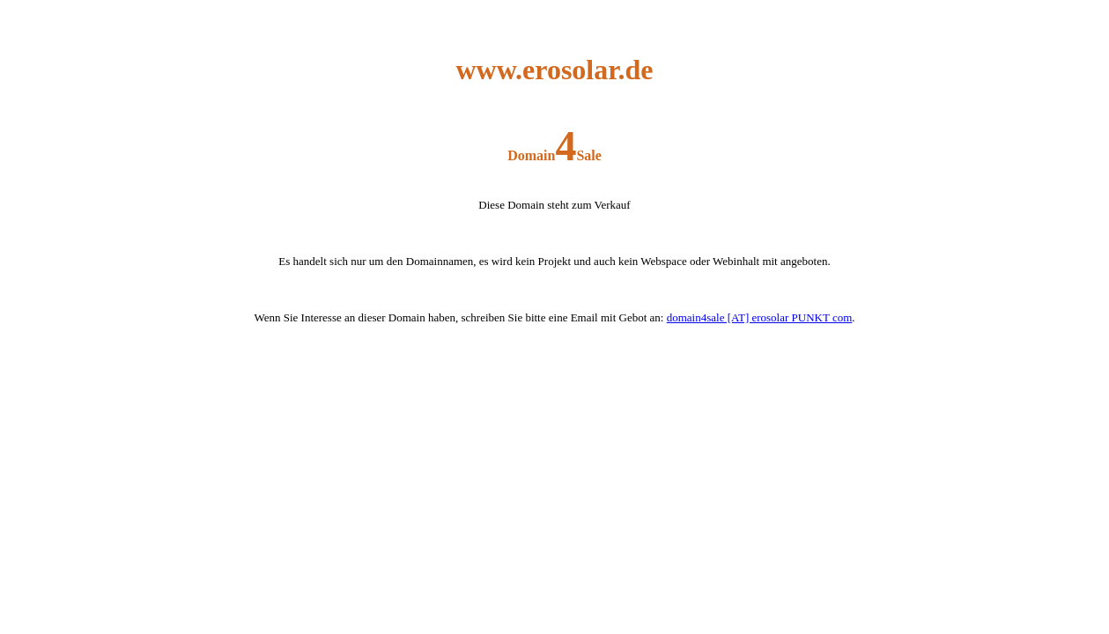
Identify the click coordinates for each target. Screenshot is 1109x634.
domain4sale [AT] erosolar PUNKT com (760, 317)
